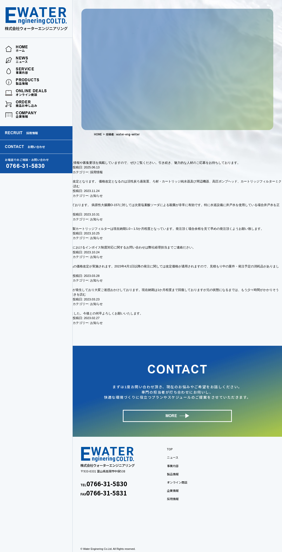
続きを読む (78, 294)
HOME (98, 134)
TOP (170, 449)
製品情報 (173, 474)
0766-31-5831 (106, 492)
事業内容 (173, 466)
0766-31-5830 (106, 483)
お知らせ (96, 196)
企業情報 (173, 490)
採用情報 (96, 172)
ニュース (172, 457)
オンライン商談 (177, 482)
